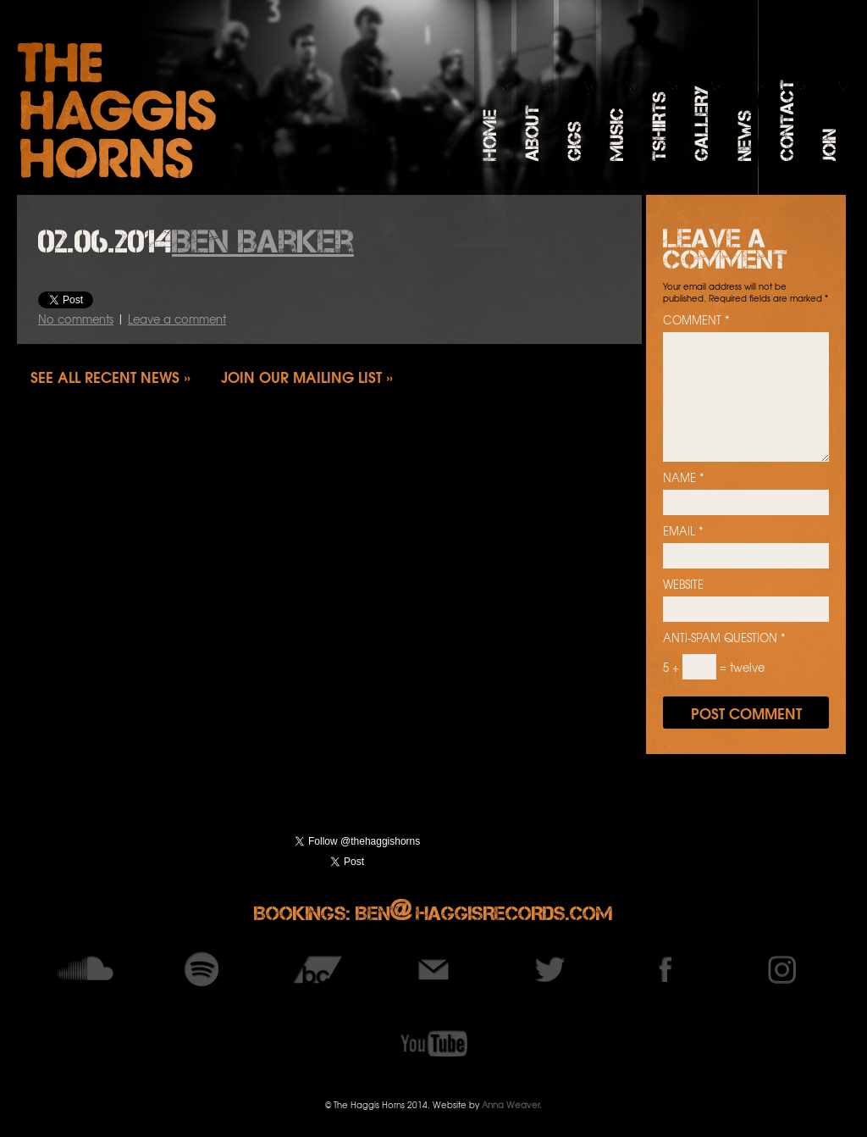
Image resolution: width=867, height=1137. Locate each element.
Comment (696, 320)
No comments (75, 319)
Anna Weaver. (512, 1104)
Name (683, 477)
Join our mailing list (301, 376)
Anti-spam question (724, 638)
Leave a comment (177, 319)
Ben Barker (263, 241)
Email (683, 531)
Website (683, 584)
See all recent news (104, 376)
